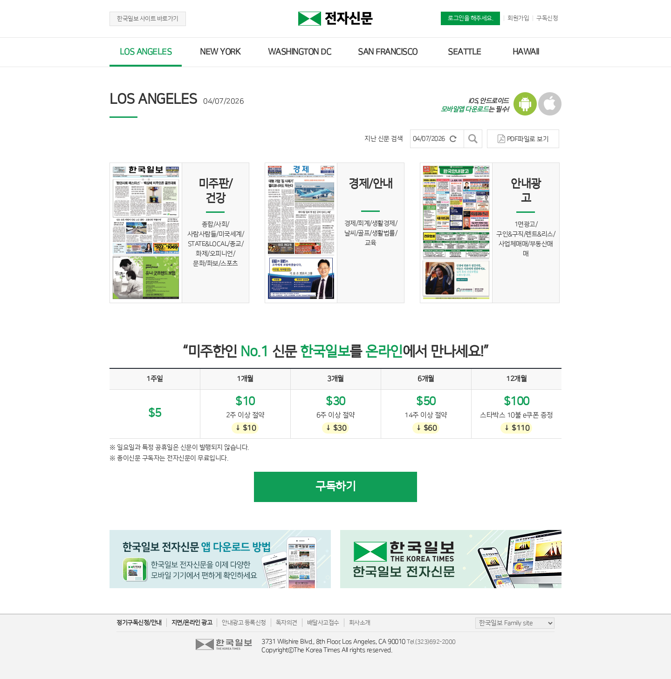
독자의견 (286, 622)
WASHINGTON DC (299, 52)
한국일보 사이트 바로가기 (147, 18)
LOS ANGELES (146, 52)
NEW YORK (220, 52)
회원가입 (518, 18)
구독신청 (547, 18)
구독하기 (335, 487)
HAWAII (526, 52)
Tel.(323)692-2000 (431, 641)
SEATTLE (464, 52)
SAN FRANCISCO (388, 52)
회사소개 (359, 622)
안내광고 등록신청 (244, 622)
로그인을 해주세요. (470, 18)
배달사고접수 (323, 622)
